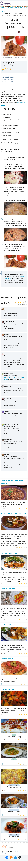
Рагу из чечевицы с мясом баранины (12, 481)
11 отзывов (5, 71)
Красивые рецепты (26, 8)
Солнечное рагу (8, 689)
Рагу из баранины (9, 553)
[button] (26, 3)
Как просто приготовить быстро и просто (8, 847)
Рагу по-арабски (8, 658)
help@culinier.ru (7, 853)
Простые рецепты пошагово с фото (5, 3)
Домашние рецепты (19, 8)
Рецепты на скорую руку (20, 9)
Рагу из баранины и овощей (13, 513)
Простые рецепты (16, 8)
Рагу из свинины (8, 624)
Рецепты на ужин (23, 8)
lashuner (16, 32)
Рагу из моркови (8, 588)
